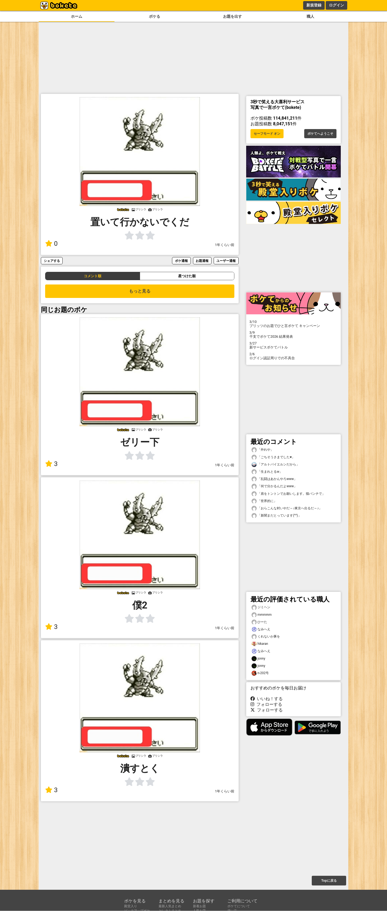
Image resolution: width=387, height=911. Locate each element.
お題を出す (232, 16)
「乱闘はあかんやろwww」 (274, 479)
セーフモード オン (267, 134)
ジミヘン (261, 607)
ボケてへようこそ (320, 134)
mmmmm (262, 614)
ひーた (259, 622)
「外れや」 (263, 449)
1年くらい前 (224, 245)
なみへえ (261, 629)
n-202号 (260, 673)
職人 (310, 16)
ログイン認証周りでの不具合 (293, 356)
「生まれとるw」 (267, 471)
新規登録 (313, 5)
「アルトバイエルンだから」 (275, 464)
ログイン (336, 5)
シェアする (52, 260)
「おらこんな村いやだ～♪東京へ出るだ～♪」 (287, 508)
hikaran (260, 643)
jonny (258, 658)
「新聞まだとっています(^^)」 (276, 515)
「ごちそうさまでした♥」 (273, 457)
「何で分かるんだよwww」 (274, 486)
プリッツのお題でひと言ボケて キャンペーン (293, 324)
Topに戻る (328, 880)
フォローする (266, 704)
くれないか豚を (266, 636)
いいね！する (266, 698)
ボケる (154, 16)
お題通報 (202, 260)
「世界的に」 (264, 501)
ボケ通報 (181, 260)
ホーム (76, 16)
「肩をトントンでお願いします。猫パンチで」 (288, 493)
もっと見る (139, 291)
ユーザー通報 (226, 260)
